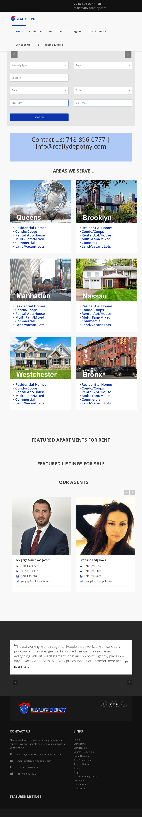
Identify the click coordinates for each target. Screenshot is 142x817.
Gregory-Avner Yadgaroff (33, 560)
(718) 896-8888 (93, 571)
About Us (55, 31)
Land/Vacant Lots (29, 246)
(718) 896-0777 (29, 565)
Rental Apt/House (29, 235)
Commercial (24, 242)
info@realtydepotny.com (89, 6)
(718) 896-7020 (29, 576)
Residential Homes (30, 227)
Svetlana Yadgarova (93, 560)
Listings (35, 31)
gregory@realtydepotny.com (36, 581)
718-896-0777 (84, 4)
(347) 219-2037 (29, 571)
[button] (39, 65)
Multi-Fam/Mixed (29, 239)
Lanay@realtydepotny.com (99, 581)
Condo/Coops (26, 231)
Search (39, 117)
